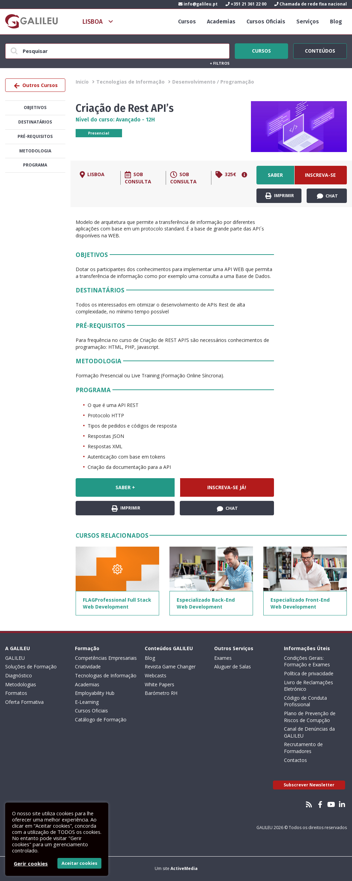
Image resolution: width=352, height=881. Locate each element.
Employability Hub (94, 693)
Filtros (220, 63)
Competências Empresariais (106, 658)
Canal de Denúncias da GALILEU (309, 732)
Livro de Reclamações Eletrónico (308, 685)
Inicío (82, 81)
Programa (35, 165)
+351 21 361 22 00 (246, 4)
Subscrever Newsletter (309, 785)
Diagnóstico (18, 675)
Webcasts (155, 675)
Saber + (275, 178)
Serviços (307, 21)
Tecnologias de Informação (130, 81)
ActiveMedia (184, 868)
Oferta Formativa (24, 702)
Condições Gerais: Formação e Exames (307, 661)
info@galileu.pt (198, 4)
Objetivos (35, 107)
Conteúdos (320, 49)
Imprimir (279, 196)
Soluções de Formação (31, 666)
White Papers (159, 684)
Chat (327, 196)
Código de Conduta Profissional (305, 701)
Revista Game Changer (170, 666)
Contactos (295, 760)
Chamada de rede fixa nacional (310, 4)
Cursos (187, 21)
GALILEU (15, 658)
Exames (223, 658)
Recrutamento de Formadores (303, 747)
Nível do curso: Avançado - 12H (115, 119)
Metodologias (20, 684)
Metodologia (35, 151)
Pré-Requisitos (35, 136)
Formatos (16, 693)
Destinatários (35, 122)
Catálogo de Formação (100, 719)
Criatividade (88, 666)
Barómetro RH (161, 693)
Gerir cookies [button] (31, 863)
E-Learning (87, 702)
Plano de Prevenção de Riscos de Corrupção (310, 716)
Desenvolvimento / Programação (213, 81)
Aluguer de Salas (232, 666)
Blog (336, 21)
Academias (221, 21)
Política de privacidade (308, 673)
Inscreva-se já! (320, 178)
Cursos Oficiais (265, 21)
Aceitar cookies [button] (79, 863)
